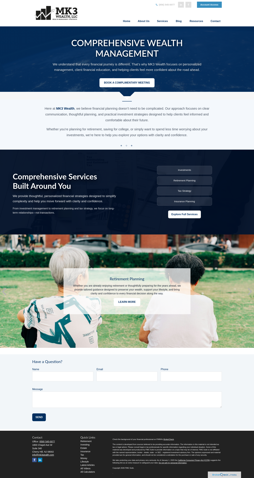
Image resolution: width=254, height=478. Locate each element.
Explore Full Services (184, 214)
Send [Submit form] (39, 417)
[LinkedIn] (181, 5)
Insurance (85, 451)
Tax (82, 455)
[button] (127, 21)
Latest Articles (88, 465)
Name (35, 369)
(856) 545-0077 (165, 4)
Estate (84, 448)
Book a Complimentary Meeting (127, 82)
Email (100, 369)
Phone (164, 369)
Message (37, 389)
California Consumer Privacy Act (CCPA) (194, 460)
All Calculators (88, 472)
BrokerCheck (168, 439)
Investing (85, 444)
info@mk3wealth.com (43, 455)
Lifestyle (85, 461)
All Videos (86, 468)
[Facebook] (188, 5)
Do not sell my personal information (173, 463)
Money (84, 458)
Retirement (86, 441)
